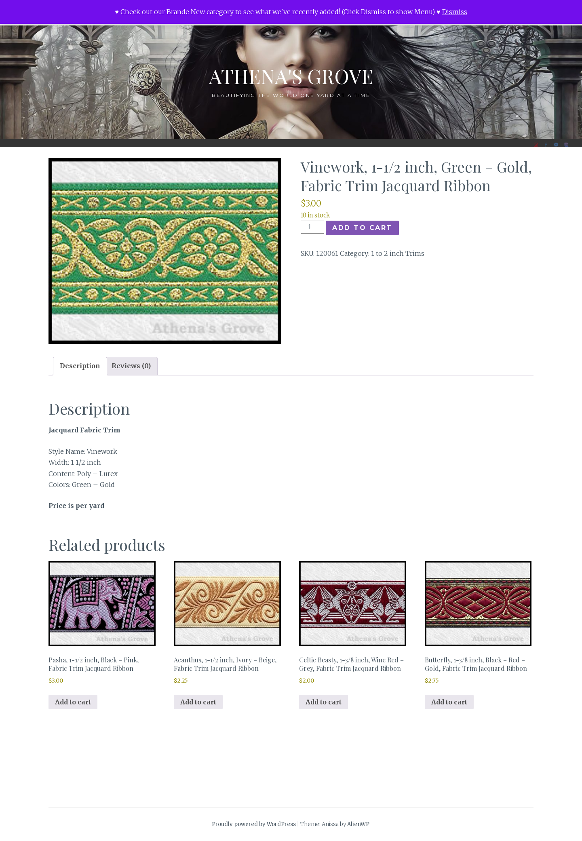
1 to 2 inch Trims (397, 253)
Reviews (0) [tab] (131, 366)
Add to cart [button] (73, 702)
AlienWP (358, 824)
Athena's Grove (291, 75)
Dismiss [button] (454, 12)
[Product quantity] (312, 227)
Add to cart (362, 228)
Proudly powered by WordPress (254, 824)
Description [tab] (80, 366)
